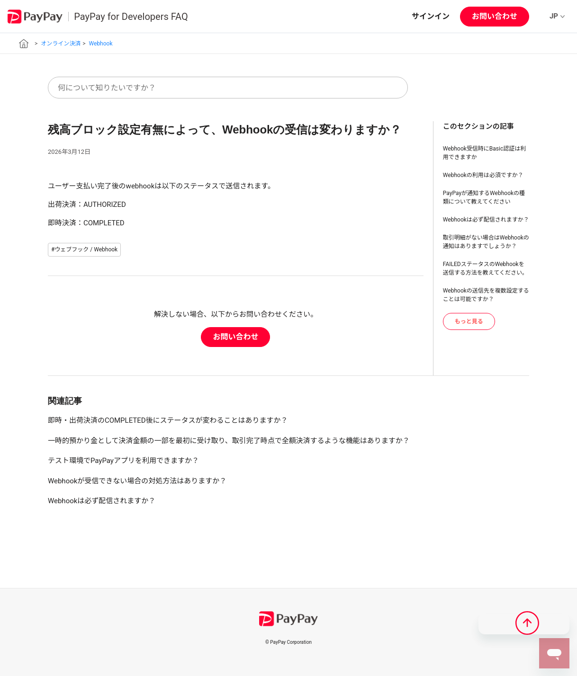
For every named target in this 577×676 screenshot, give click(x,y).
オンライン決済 (61, 43)
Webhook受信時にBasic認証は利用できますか (484, 152)
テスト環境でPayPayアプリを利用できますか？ (123, 460)
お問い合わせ (494, 16)
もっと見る (469, 321)
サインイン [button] (431, 16)
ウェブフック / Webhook (85, 249)
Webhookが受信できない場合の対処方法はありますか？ (137, 481)
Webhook (101, 43)
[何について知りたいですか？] (228, 87)
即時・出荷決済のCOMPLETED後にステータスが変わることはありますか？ (168, 420)
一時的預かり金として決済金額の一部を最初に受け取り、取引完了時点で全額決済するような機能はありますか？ (229, 440)
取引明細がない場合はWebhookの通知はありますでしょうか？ (486, 241)
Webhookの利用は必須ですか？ (483, 175)
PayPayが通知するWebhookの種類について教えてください (484, 197)
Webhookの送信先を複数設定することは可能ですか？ (486, 294)
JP (557, 16)
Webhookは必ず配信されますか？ (486, 219)
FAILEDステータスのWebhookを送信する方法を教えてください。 (485, 268)
